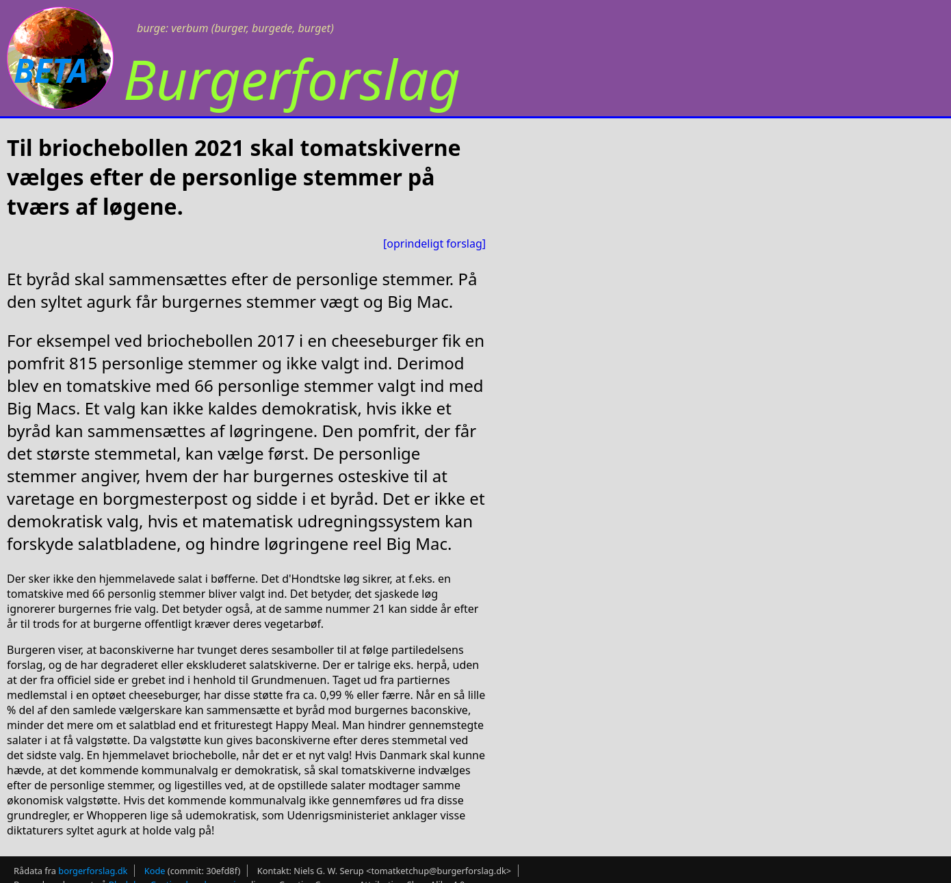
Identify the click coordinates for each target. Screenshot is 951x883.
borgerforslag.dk (92, 871)
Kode (155, 871)
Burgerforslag (291, 78)
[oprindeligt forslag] (434, 243)
